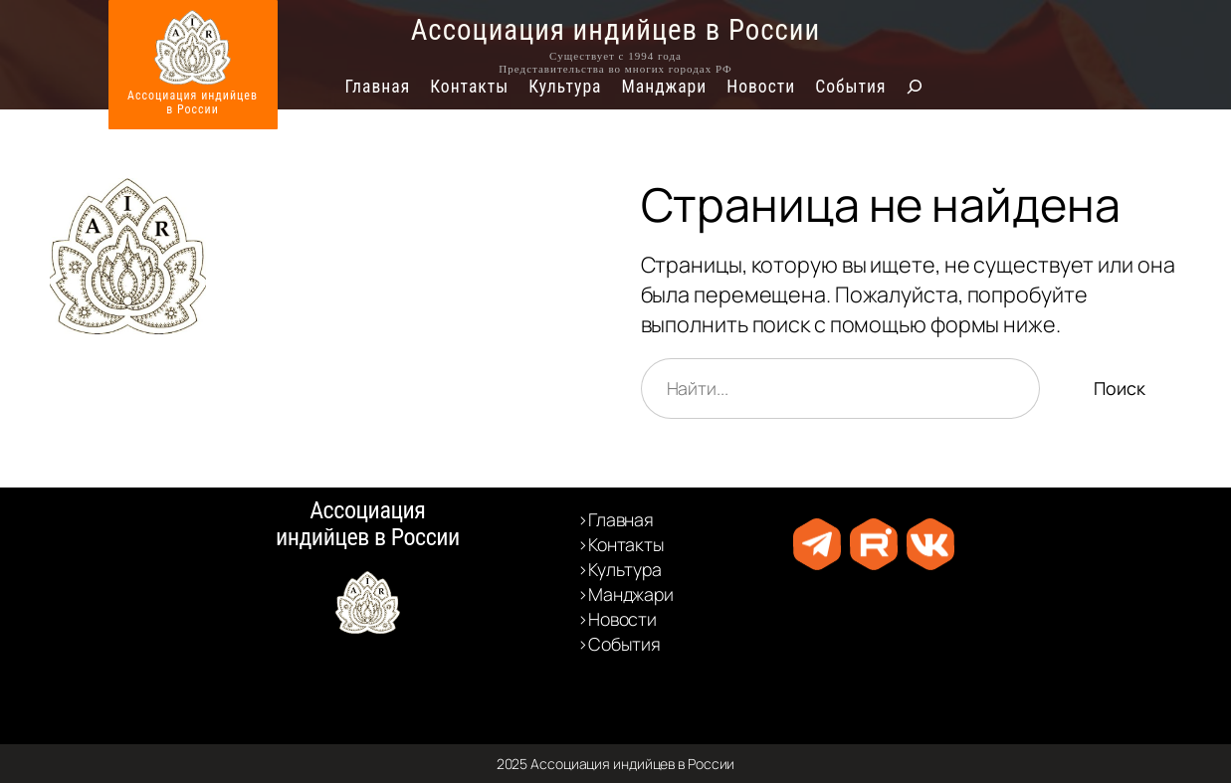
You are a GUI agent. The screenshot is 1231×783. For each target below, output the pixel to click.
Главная (378, 87)
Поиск (1119, 388)
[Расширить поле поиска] (914, 86)
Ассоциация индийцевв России (192, 102)
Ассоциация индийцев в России (616, 30)
